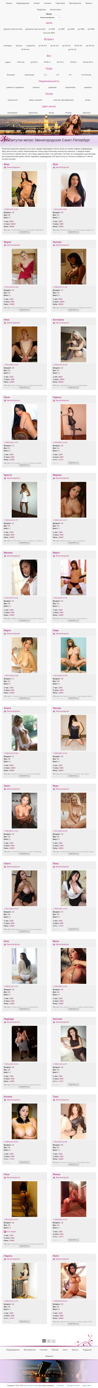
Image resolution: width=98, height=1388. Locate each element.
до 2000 (71, 29)
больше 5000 (49, 33)
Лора (56, 630)
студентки (30, 46)
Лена (6, 319)
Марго (56, 552)
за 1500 (61, 29)
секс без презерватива (63, 100)
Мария (7, 242)
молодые (8, 46)
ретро (87, 100)
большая (11, 75)
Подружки (41, 10)
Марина (57, 475)
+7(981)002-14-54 (60, 442)
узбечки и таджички (15, 87)
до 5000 (91, 29)
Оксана (57, 708)
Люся (7, 786)
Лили (7, 397)
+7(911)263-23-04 (11, 598)
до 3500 (81, 29)
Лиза (6, 1174)
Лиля (56, 1256)
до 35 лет (43, 46)
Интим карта (55, 10)
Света (7, 863)
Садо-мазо (60, 3)
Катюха (8, 1096)
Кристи (8, 475)
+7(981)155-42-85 (60, 365)
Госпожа (43, 1350)
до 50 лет (72, 49)
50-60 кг (47, 62)
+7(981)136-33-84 (11, 209)
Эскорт (37, 3)
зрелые (19, 46)
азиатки (36, 87)
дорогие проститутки (13, 29)
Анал (65, 1350)
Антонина (58, 319)
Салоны (47, 3)
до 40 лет (66, 46)
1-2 (45, 75)
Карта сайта (87, 1385)
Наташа (57, 242)
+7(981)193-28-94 (11, 1142)
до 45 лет (90, 46)
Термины (49, 1356)
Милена (8, 552)
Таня (55, 1096)
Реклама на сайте (73, 1385)
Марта (7, 630)
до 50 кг (34, 62)
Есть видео (11, 1232)
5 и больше (86, 75)
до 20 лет (55, 46)
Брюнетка (33, 113)
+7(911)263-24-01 (11, 1064)
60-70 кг (60, 62)
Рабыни (55, 1350)
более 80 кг (88, 62)
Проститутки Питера (31, 1385)
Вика (6, 164)
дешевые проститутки (35, 29)
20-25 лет (78, 46)
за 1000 (52, 29)
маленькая (29, 75)
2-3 (57, 75)
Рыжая (68, 113)
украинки (52, 87)
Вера (55, 786)
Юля (55, 164)
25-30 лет (25, 49)
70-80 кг (73, 62)
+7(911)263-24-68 (11, 287)
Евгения (57, 1019)
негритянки (70, 87)
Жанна (56, 1174)
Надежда (9, 1019)
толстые (20, 62)
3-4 (70, 75)
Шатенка (86, 113)
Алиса (7, 708)
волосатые (12, 100)
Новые (9, 3)
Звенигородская (13, 167)
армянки (88, 87)
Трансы (88, 3)
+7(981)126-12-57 (11, 442)
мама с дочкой (35, 100)
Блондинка (12, 113)
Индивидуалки (22, 3)
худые (8, 62)
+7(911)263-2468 (60, 209)
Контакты (60, 1385)
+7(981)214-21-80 (60, 287)
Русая (51, 113)
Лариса (57, 397)
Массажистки (75, 3)
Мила (56, 941)
